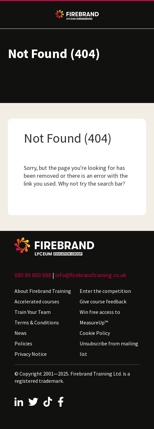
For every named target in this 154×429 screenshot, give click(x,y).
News (20, 333)
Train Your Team (32, 312)
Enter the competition (105, 291)
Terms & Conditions (36, 322)
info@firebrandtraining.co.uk (90, 275)
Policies (23, 343)
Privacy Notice (30, 354)
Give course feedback (103, 301)
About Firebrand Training (42, 291)
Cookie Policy (95, 333)
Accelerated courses (36, 301)
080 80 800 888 (32, 275)
